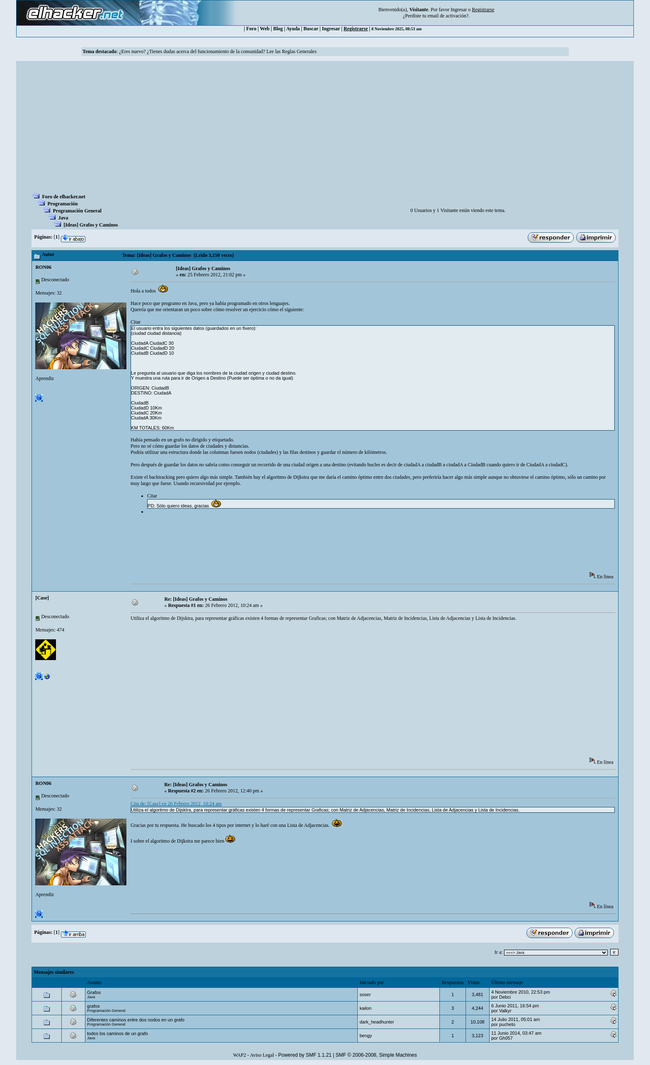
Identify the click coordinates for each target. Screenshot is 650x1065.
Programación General (77, 211)
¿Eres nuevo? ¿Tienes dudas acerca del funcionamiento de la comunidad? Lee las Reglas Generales (217, 51)
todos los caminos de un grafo (117, 1033)
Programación (62, 204)
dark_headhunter (376, 1021)
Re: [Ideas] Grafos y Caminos (195, 599)
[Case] (42, 598)
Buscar (310, 29)
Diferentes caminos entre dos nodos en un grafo (135, 1019)
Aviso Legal (262, 1055)
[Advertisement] (325, 129)
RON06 (43, 267)
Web (264, 29)
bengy (365, 1035)
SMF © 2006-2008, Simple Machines (376, 1055)
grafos (93, 1006)
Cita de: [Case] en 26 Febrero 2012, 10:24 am (176, 804)
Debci (505, 996)
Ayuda (293, 29)
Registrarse (356, 29)
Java (63, 218)
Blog (278, 29)
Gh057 (506, 1038)
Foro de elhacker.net (63, 197)
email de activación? (447, 16)
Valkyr (505, 1010)
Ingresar (459, 9)
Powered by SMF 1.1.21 (305, 1055)
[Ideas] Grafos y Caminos (90, 225)
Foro (251, 29)
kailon (365, 1008)
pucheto (507, 1024)
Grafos (94, 992)
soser (365, 994)
